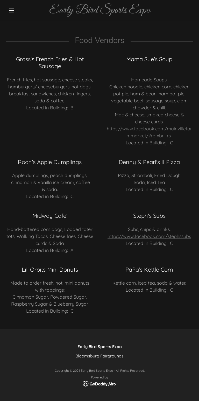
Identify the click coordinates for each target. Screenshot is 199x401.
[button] (20, 10)
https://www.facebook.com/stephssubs (149, 236)
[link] (99, 11)
